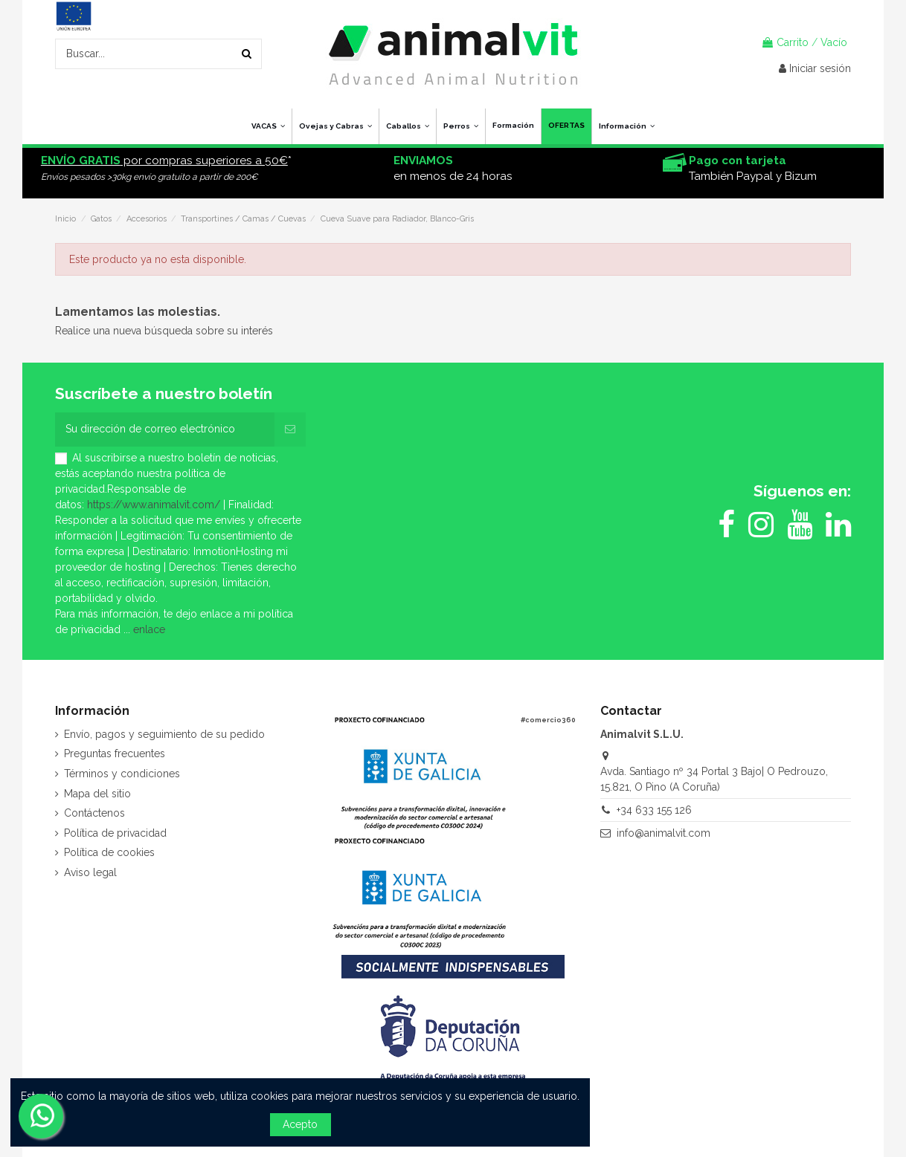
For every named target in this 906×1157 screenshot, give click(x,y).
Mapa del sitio (97, 794)
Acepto (300, 1124)
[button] (626, 126)
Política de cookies (109, 852)
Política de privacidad (115, 833)
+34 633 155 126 (654, 810)
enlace (149, 629)
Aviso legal (90, 872)
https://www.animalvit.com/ (153, 505)
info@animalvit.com (663, 833)
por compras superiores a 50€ (164, 160)
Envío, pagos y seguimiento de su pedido (164, 734)
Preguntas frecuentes (114, 753)
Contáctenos (94, 813)
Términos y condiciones (122, 774)
